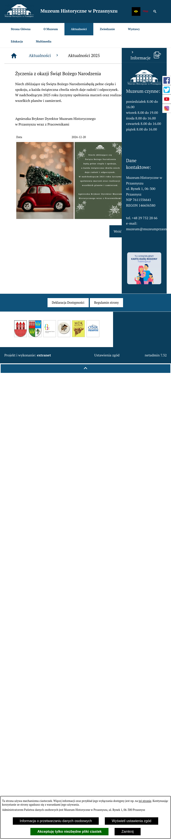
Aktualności (85, 55)
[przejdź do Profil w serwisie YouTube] (166, 99)
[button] (136, 11)
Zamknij (128, 831)
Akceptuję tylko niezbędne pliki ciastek (69, 831)
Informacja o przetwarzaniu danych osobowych (56, 821)
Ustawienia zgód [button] (106, 355)
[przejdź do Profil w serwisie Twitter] (166, 89)
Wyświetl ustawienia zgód (131, 821)
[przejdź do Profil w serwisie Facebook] (166, 80)
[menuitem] (20, 29)
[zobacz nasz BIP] (145, 11)
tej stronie (145, 801)
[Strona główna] (54, 56)
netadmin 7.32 (156, 355)
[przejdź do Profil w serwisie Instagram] (166, 108)
